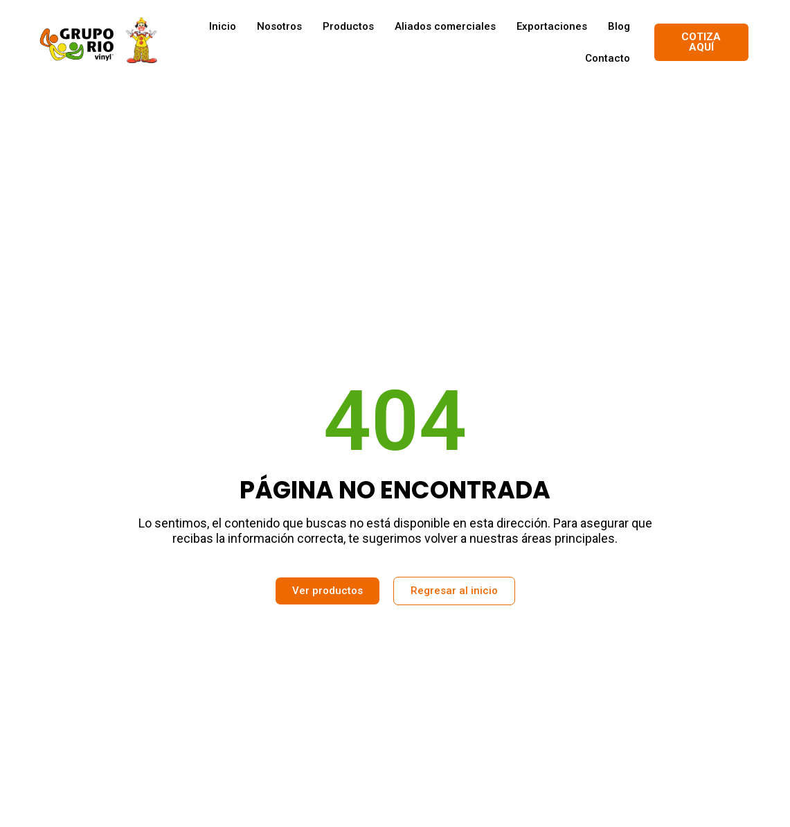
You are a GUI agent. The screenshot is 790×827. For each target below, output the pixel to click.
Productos (348, 26)
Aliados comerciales (445, 26)
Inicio (222, 26)
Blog (619, 26)
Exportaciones (552, 26)
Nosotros (279, 26)
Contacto (607, 58)
